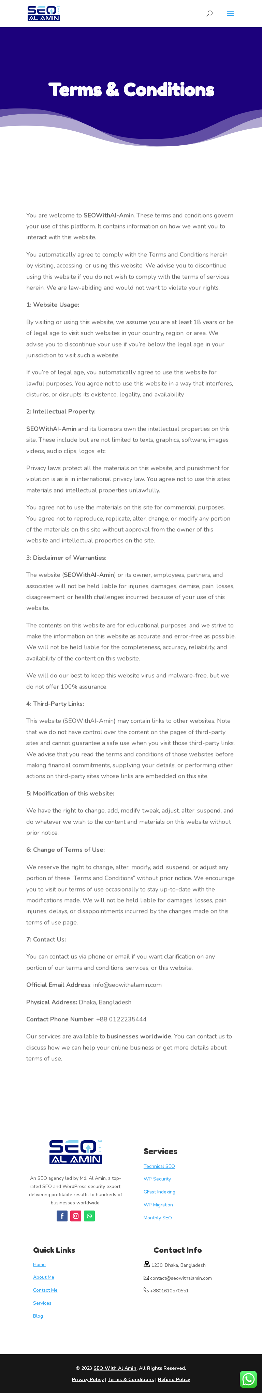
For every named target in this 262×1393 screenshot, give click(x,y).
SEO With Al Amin (114, 1368)
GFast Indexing (159, 1192)
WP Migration (158, 1205)
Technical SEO (159, 1166)
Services (42, 1303)
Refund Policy (174, 1379)
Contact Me (45, 1290)
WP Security (157, 1179)
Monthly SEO (158, 1218)
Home (39, 1264)
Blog (38, 1316)
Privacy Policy (88, 1379)
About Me (43, 1277)
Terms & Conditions (131, 1379)
